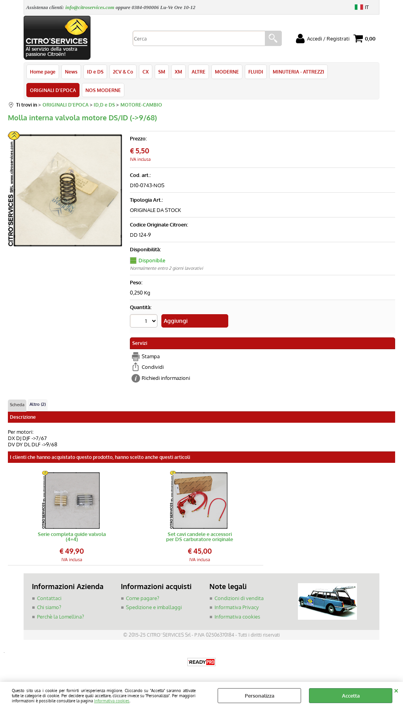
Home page (42, 71)
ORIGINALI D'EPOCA (53, 90)
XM (178, 71)
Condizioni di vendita (239, 598)
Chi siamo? (49, 607)
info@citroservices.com (90, 7)
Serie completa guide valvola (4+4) (72, 537)
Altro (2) (38, 404)
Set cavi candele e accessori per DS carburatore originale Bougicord (199, 537)
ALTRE (198, 71)
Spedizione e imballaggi (154, 607)
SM (161, 71)
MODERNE (227, 71)
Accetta (351, 695)
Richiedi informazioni (166, 378)
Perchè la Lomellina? (60, 616)
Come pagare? (142, 598)
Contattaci (49, 598)
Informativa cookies (111, 700)
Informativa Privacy (236, 607)
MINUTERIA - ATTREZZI (298, 71)
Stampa (151, 356)
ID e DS (95, 71)
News (71, 71)
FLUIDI (255, 71)
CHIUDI (396, 690)
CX (145, 71)
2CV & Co (123, 71)
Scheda (17, 404)
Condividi (153, 367)
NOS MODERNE (103, 90)
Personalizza (259, 695)
